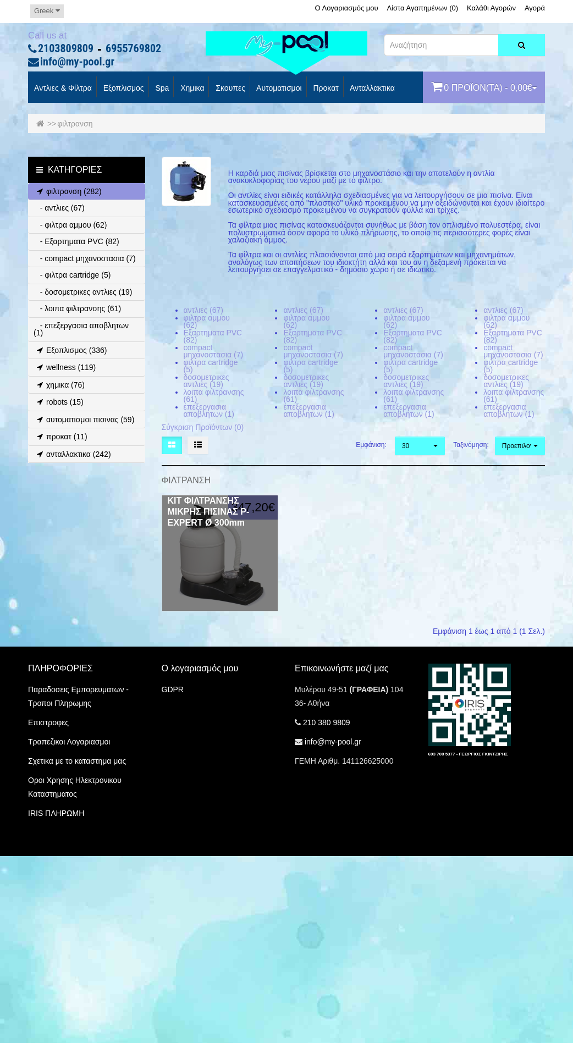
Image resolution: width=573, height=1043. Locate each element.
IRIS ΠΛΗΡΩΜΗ (56, 813)
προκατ (325, 88)
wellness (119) (65, 367)
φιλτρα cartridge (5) (211, 366)
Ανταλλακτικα (371, 88)
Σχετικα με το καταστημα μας (77, 761)
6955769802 (133, 49)
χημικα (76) (59, 384)
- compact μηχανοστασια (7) (85, 258)
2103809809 (65, 49)
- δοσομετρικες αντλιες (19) (83, 292)
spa (161, 88)
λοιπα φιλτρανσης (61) (214, 396)
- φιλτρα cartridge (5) (72, 275)
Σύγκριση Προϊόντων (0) (203, 427)
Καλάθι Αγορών (491, 8)
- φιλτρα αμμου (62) (70, 224)
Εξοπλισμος (122, 88)
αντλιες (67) (204, 310)
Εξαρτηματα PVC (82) (213, 336)
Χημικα (191, 88)
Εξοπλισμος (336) (70, 350)
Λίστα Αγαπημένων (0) (423, 8)
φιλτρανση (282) (68, 191)
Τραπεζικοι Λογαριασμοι (69, 741)
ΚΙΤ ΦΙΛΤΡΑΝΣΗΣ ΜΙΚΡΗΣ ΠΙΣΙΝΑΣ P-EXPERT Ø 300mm (209, 511)
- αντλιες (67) (59, 207)
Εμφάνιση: (371, 445)
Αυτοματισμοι (278, 88)
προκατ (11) (60, 436)
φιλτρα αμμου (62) (207, 321)
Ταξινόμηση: (470, 445)
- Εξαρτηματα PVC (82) (76, 241)
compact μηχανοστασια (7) (214, 351)
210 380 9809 (326, 722)
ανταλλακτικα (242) (72, 454)
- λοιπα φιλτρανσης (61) (77, 308)
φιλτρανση (74, 123)
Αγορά (535, 8)
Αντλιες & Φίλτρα (62, 88)
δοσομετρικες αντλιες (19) (206, 381)
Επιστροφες (48, 722)
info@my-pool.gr (77, 62)
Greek (47, 11)
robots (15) (59, 402)
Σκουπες (229, 88)
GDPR (173, 689)
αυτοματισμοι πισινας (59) (84, 419)
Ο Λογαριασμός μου (346, 8)
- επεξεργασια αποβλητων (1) (81, 329)
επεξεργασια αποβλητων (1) (209, 410)
